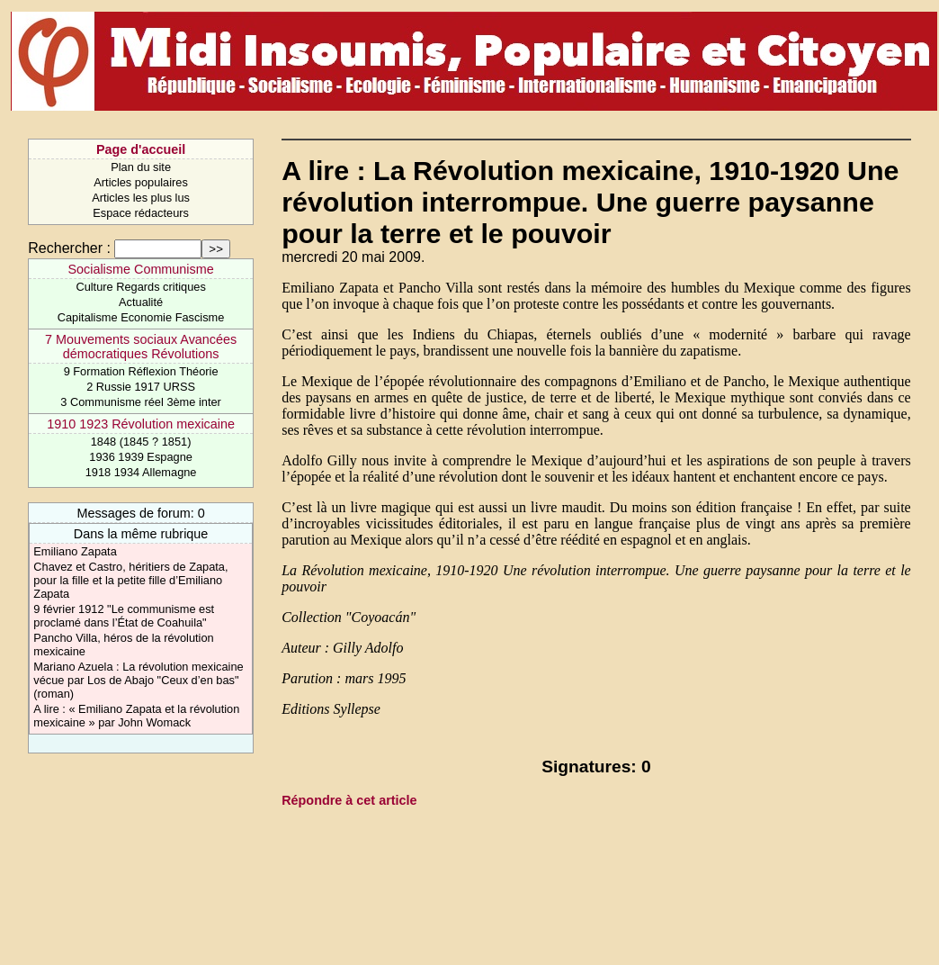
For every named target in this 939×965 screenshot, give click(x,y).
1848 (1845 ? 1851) (141, 441)
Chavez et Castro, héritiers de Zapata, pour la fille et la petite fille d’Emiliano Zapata (130, 580)
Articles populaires (141, 182)
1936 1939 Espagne (140, 457)
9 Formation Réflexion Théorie (141, 371)
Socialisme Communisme (140, 269)
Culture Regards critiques (140, 286)
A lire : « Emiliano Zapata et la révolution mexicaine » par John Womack (136, 715)
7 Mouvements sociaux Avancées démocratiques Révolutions (141, 346)
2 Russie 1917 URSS (140, 386)
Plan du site (141, 167)
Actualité (141, 302)
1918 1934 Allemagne (141, 472)
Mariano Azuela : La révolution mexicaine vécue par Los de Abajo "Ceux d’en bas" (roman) (138, 680)
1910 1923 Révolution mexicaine (141, 424)
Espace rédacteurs (141, 213)
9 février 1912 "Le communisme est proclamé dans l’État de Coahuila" (123, 615)
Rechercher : (69, 248)
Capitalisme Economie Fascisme (141, 317)
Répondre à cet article (349, 800)
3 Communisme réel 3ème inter (140, 402)
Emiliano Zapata (74, 551)
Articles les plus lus (141, 197)
